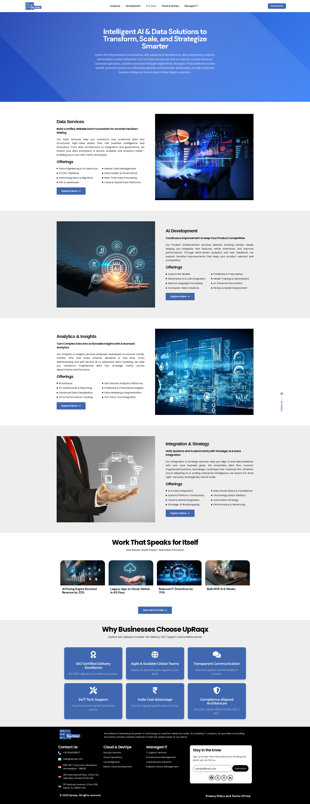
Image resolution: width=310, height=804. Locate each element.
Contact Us (277, 5)
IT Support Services (156, 752)
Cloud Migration (111, 761)
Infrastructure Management (161, 757)
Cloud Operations (112, 757)
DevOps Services (112, 752)
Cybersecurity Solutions (158, 761)
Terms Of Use (241, 796)
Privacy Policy (215, 796)
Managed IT (156, 747)
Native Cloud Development (117, 766)
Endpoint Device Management (162, 766)
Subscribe (240, 768)
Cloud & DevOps (117, 747)
